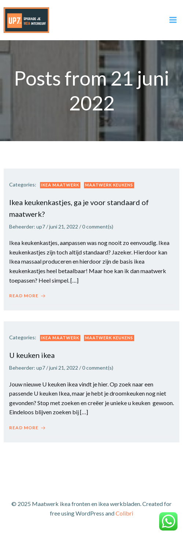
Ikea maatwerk (60, 184)
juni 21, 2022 (63, 226)
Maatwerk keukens (109, 184)
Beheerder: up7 (27, 226)
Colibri (124, 513)
